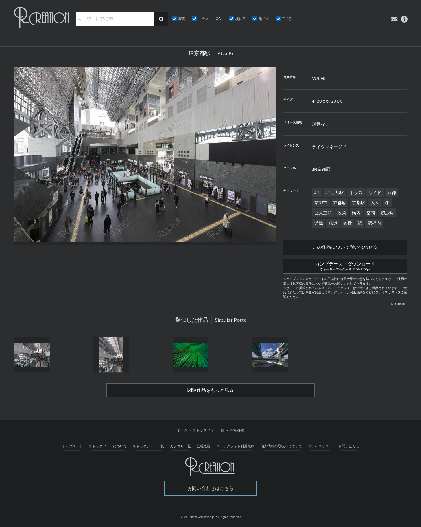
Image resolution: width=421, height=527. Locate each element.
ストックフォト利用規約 (235, 446)
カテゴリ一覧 (180, 446)
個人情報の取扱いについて (281, 446)
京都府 (339, 202)
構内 (356, 212)
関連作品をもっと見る (210, 390)
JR (317, 192)
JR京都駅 (334, 192)
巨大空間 (323, 212)
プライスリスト (320, 446)
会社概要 (204, 446)
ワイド (374, 192)
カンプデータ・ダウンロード (345, 265)
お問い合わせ (348, 446)
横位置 (240, 19)
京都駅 (358, 202)
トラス (356, 192)
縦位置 (264, 19)
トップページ (72, 446)
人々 (375, 202)
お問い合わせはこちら (210, 488)
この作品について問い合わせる (345, 247)
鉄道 (333, 223)
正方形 (287, 19)
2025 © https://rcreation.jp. (198, 517)
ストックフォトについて (108, 446)
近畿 (318, 223)
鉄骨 (347, 223)
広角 (341, 212)
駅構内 (374, 223)
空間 (370, 212)
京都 (391, 192)
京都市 (320, 202)
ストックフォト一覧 (148, 446)
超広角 (387, 212)
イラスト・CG (209, 19)
